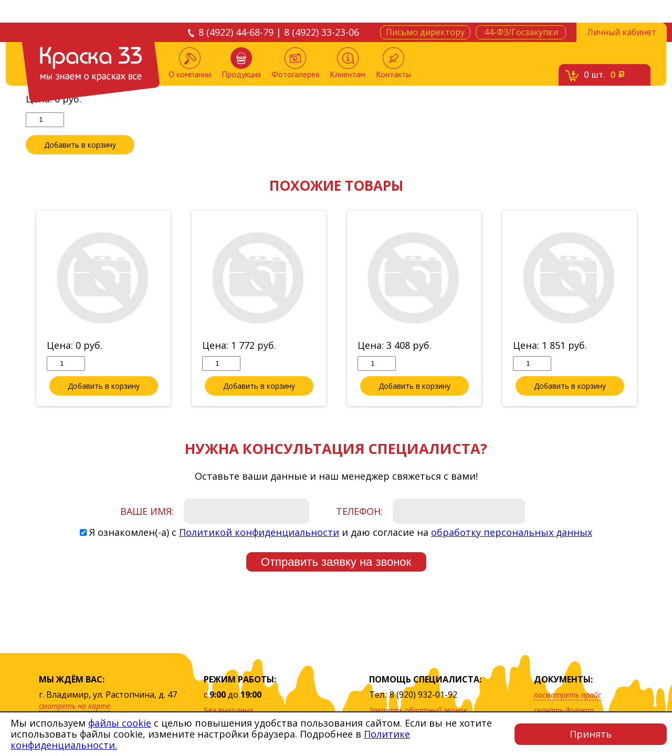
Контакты (393, 63)
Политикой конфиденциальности (259, 532)
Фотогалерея (295, 63)
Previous (18, 309)
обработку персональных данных (511, 532)
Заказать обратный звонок (418, 710)
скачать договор (564, 710)
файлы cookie (119, 723)
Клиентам (347, 63)
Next (654, 309)
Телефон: (359, 511)
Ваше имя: (147, 511)
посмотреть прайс (567, 695)
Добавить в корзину (80, 145)
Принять (591, 734)
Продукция (241, 63)
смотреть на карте (74, 706)
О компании (190, 63)
